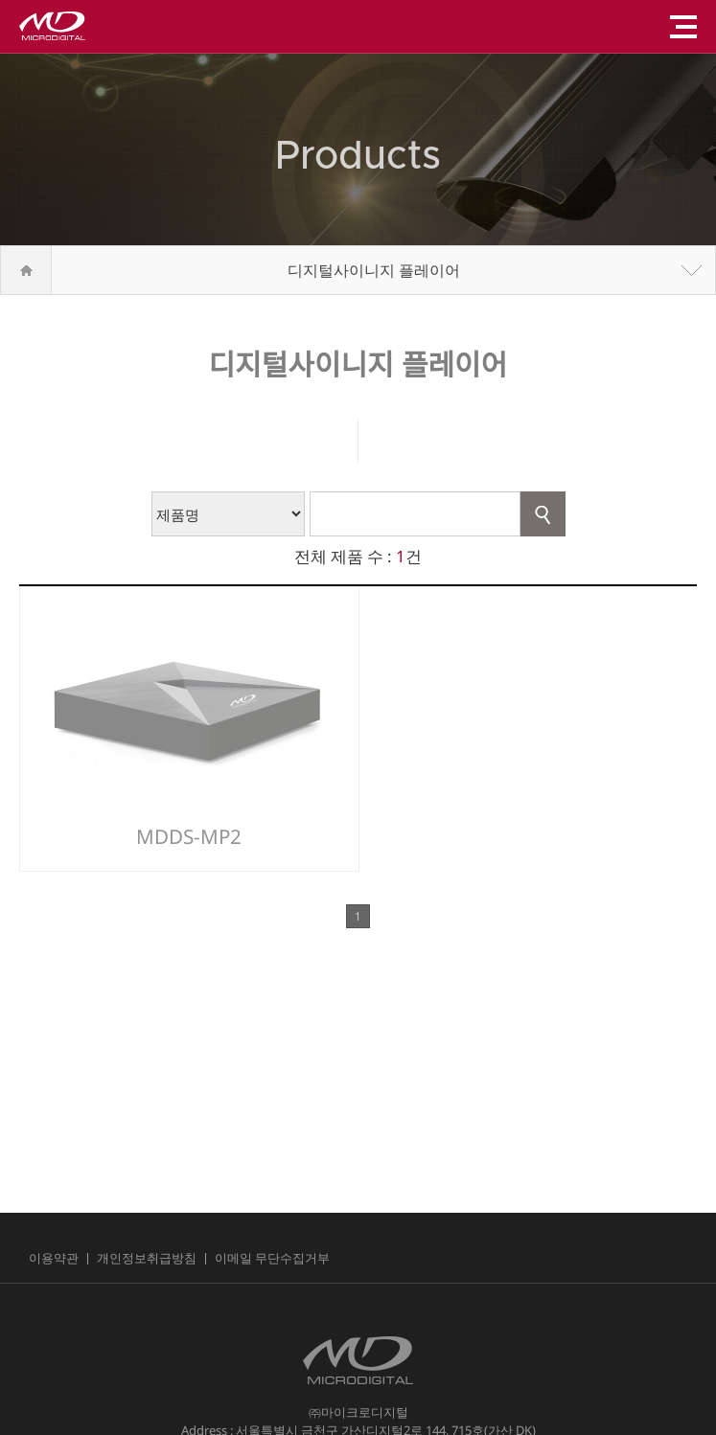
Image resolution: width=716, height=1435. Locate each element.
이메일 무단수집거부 (272, 1257)
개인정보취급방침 (146, 1257)
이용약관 (54, 1257)
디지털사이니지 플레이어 (374, 270)
